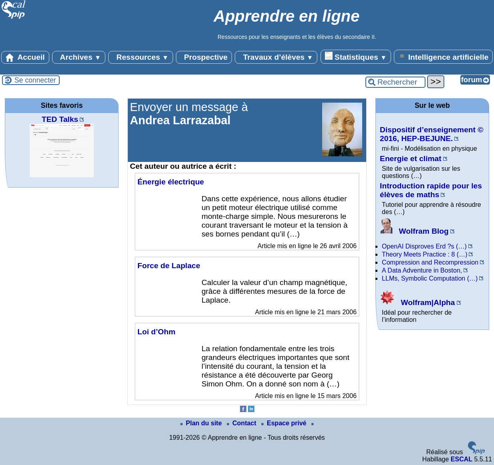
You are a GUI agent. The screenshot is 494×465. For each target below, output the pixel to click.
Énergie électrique (170, 182)
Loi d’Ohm (156, 332)
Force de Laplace (168, 265)
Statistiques (356, 56)
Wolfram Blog (414, 231)
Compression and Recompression (430, 262)
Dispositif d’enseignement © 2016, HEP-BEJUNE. (431, 134)
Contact (242, 423)
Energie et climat (411, 158)
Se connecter (35, 80)
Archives (78, 57)
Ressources (140, 57)
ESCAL (461, 459)
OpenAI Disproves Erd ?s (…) (424, 246)
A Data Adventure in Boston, (422, 270)
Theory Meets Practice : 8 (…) (424, 254)
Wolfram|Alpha (417, 302)
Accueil (25, 57)
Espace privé (284, 423)
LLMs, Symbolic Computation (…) (430, 278)
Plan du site (202, 423)
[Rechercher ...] (395, 82)
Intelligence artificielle (443, 56)
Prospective (204, 57)
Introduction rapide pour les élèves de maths (431, 190)
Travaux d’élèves (276, 57)
